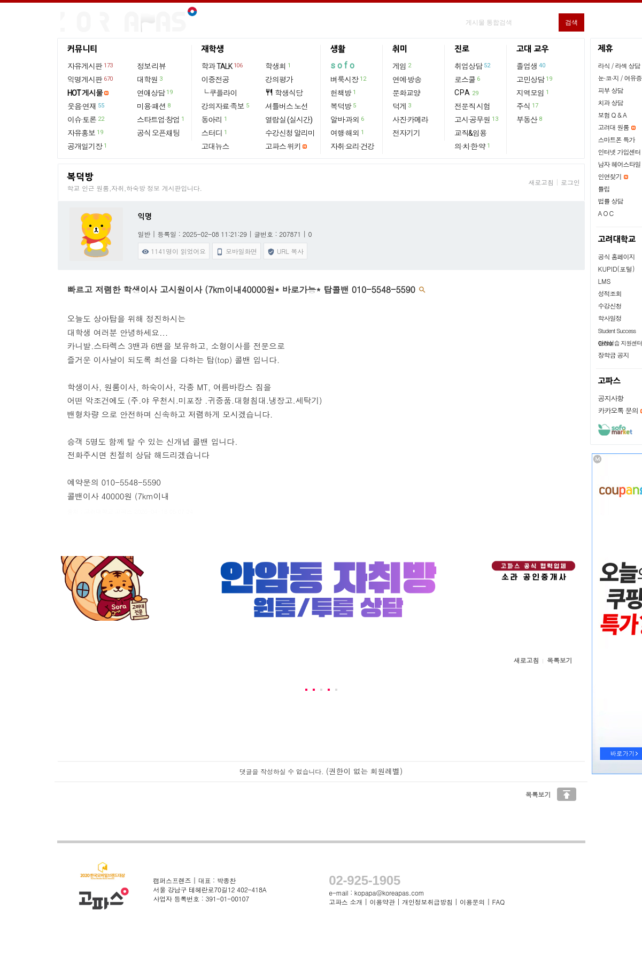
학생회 (278, 66)
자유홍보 (85, 132)
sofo (343, 65)
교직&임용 (470, 133)
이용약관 (382, 901)
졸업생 (531, 66)
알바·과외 (347, 119)
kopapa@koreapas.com (389, 892)
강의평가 (279, 79)
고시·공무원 (476, 119)
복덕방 (343, 106)
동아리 (215, 119)
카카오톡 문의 (618, 410)
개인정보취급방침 (427, 901)
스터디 (215, 132)
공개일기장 (87, 146)
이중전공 (215, 79)
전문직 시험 (472, 106)
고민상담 (534, 79)
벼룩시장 (348, 79)
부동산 (529, 119)
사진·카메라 (410, 119)
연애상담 (155, 92)
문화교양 (406, 93)
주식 (527, 106)
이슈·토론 (86, 119)
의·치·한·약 (472, 146)
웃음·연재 (86, 106)
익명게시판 (90, 79)
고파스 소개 (345, 901)
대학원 (150, 79)
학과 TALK (223, 66)
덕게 (402, 106)
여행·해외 (347, 132)
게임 (402, 66)
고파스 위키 (283, 146)
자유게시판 (90, 66)
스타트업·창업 (161, 119)
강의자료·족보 (226, 106)
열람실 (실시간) (288, 119)
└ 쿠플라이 (219, 93)
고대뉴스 (215, 146)
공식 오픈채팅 (158, 133)
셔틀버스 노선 (286, 106)
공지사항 (611, 398)
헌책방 (343, 92)
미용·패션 (154, 106)
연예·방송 (406, 79)
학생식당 (284, 92)
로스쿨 (467, 79)
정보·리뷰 (151, 66)
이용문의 (472, 901)
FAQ (498, 901)
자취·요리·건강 (352, 146)
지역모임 (533, 92)
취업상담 (472, 66)
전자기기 (406, 133)
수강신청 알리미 (290, 133)
